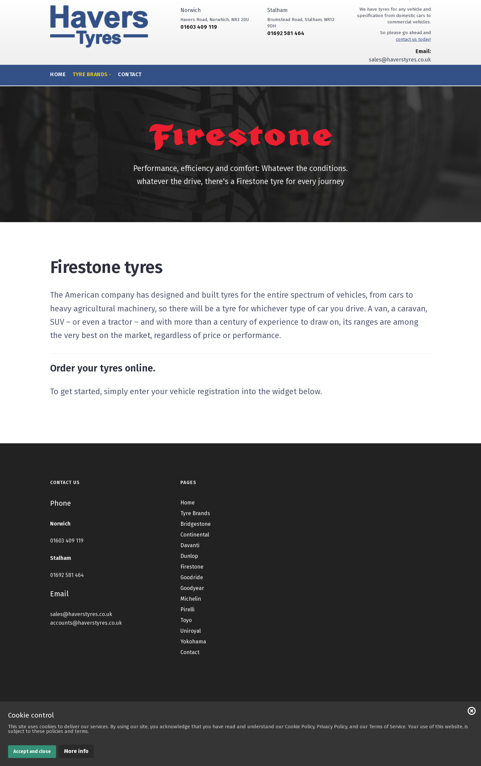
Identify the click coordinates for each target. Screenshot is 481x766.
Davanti (189, 560)
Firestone (191, 582)
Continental (194, 550)
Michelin (190, 614)
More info (76, 751)
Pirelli (187, 624)
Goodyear (192, 603)
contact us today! (413, 39)
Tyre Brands (195, 528)
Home (57, 74)
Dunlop (189, 571)
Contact (130, 74)
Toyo (186, 635)
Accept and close (32, 751)
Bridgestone (195, 539)
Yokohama (193, 656)
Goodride (191, 592)
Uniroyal (190, 646)
